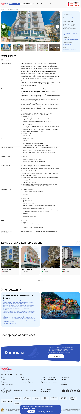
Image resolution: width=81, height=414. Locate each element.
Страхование (25, 379)
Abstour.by (3, 9)
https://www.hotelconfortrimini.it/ (71, 39)
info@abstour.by (45, 391)
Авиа (38, 3)
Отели (9, 9)
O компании (53, 3)
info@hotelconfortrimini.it (69, 49)
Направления (44, 3)
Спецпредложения (7, 384)
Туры (34, 3)
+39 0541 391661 (67, 44)
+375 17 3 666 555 (45, 389)
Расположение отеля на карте (70, 34)
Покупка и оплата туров (48, 379)
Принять (31, 411)
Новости (63, 382)
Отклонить (40, 411)
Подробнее (49, 411)
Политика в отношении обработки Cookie (71, 409)
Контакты (64, 384)
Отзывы (63, 379)
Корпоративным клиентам (49, 382)
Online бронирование (48, 377)
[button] (57, 27)
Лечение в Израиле (27, 382)
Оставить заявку (56, 356)
